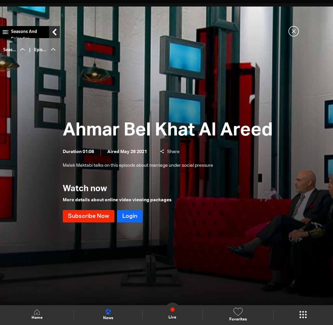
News (108, 314)
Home (37, 314)
